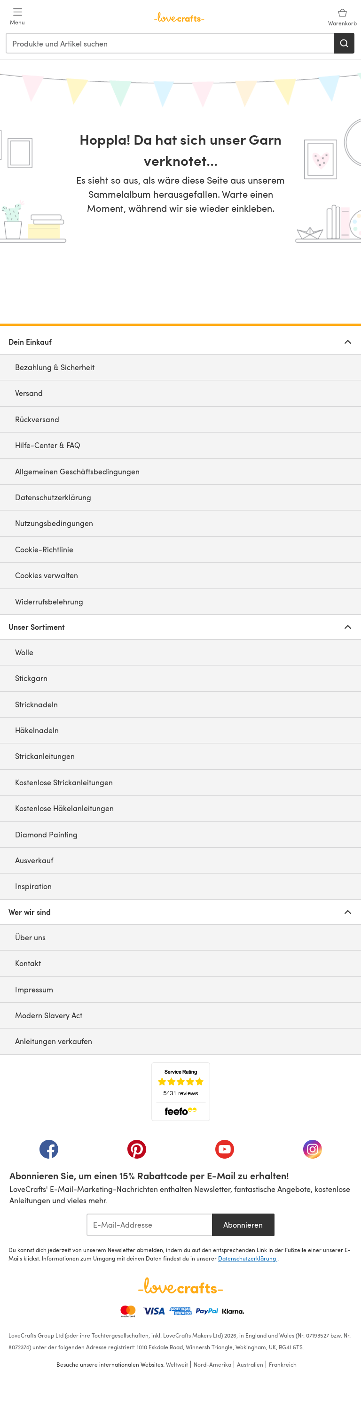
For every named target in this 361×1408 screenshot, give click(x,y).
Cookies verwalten (46, 575)
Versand (29, 393)
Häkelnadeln (37, 730)
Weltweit (177, 1364)
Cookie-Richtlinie (44, 549)
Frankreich (283, 1364)
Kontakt (28, 963)
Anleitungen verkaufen (53, 1041)
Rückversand (37, 419)
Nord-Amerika (212, 1364)
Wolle (24, 652)
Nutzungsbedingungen (54, 523)
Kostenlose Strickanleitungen (64, 782)
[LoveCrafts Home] (180, 1285)
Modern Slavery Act (48, 1015)
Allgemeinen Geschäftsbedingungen (77, 471)
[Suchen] (344, 43)
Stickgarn (31, 678)
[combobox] (170, 43)
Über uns (30, 937)
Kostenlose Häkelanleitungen (64, 808)
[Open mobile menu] (17, 17)
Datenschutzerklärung (53, 497)
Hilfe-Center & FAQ (47, 445)
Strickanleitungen (45, 756)
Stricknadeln (36, 704)
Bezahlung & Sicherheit (54, 367)
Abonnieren (243, 1225)
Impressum (34, 989)
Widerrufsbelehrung (49, 601)
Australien (250, 1364)
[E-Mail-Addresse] (149, 1225)
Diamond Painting (46, 834)
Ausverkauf (34, 860)
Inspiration (33, 886)
